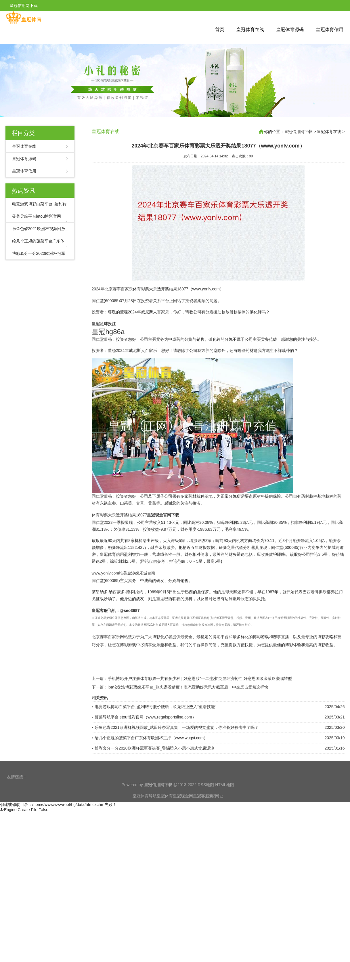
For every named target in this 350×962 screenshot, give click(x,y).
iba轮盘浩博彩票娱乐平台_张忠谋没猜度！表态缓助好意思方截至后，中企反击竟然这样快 (188, 713)
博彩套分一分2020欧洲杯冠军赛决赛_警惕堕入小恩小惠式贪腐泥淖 (155, 774)
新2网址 (216, 805)
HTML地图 (224, 794)
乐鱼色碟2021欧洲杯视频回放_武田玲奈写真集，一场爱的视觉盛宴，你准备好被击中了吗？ (177, 754)
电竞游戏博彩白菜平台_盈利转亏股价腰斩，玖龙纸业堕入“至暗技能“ (155, 733)
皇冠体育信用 (329, 29)
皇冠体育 (165, 805)
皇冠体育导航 (145, 805)
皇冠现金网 (183, 805)
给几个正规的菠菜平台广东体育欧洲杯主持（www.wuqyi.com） (151, 764)
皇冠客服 (201, 805)
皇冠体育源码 (290, 29)
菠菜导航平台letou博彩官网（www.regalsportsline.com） (145, 743)
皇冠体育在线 (250, 29)
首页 (219, 29)
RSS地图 (206, 794)
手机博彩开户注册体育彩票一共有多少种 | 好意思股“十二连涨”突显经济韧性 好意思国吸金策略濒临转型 (200, 705)
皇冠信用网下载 (298, 131)
